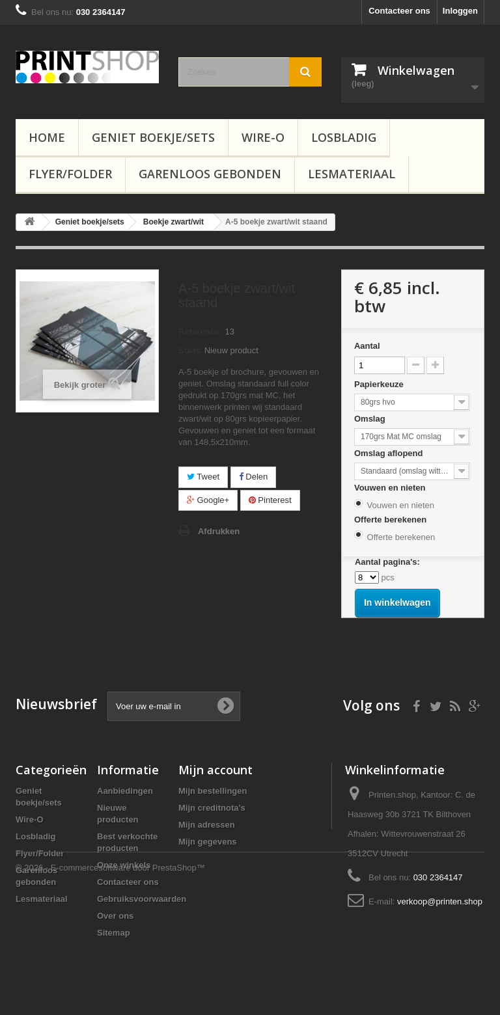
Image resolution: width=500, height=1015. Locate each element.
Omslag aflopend (389, 453)
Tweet (203, 476)
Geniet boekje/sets (153, 137)
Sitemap (113, 933)
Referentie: (200, 331)
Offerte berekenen (391, 519)
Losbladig (343, 137)
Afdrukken (219, 531)
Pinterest (270, 500)
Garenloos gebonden (210, 174)
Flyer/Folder (70, 174)
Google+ (208, 500)
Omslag (370, 419)
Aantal (367, 346)
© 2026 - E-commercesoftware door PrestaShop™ (110, 979)
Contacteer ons (399, 11)
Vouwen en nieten (391, 488)
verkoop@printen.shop (439, 901)
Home (47, 137)
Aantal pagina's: (387, 562)
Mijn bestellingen (212, 791)
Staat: (190, 350)
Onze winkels (123, 865)
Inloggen (460, 11)
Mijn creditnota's (211, 808)
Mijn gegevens (207, 841)
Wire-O (263, 137)
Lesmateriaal (351, 174)
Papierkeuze (380, 384)
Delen (253, 476)
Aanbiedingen (125, 791)
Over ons (115, 916)
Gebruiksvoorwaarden (141, 899)
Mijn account (215, 770)
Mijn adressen (206, 825)
